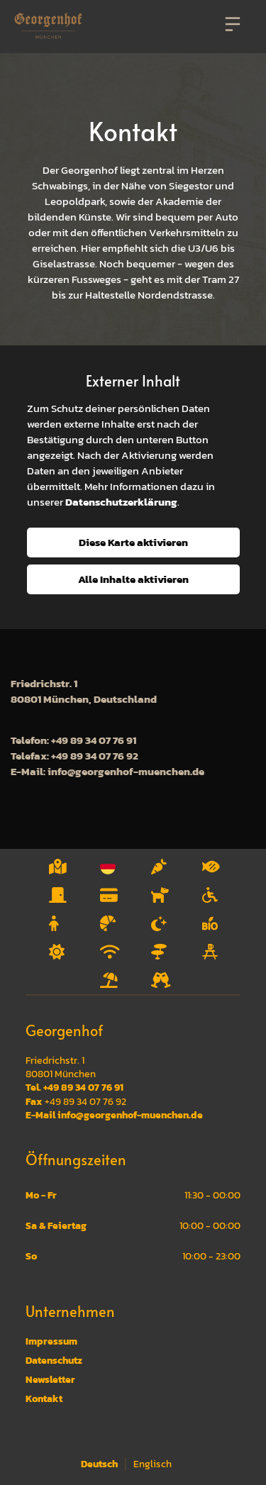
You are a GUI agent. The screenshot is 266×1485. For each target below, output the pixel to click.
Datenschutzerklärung (121, 502)
